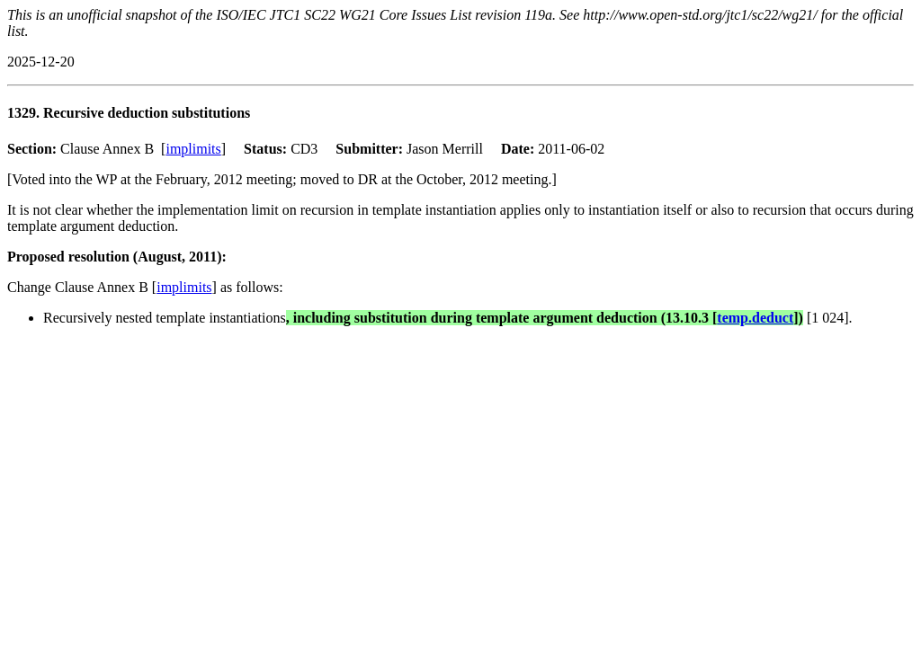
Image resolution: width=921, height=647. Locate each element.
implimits (192, 148)
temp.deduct (755, 317)
